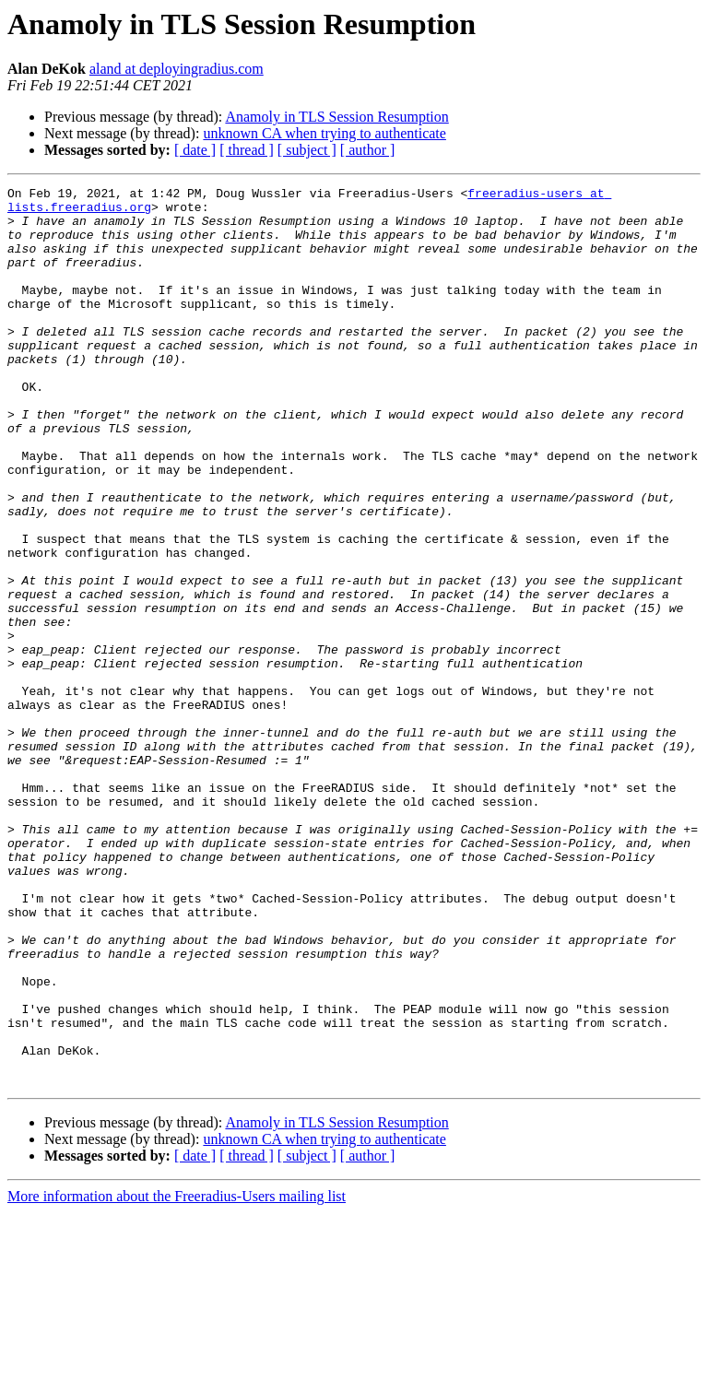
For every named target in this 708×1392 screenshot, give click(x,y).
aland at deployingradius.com (176, 69)
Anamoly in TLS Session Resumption (336, 116)
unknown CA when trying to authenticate (324, 133)
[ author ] (367, 150)
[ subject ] (306, 150)
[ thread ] (246, 150)
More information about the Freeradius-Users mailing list (176, 1376)
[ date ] (195, 150)
